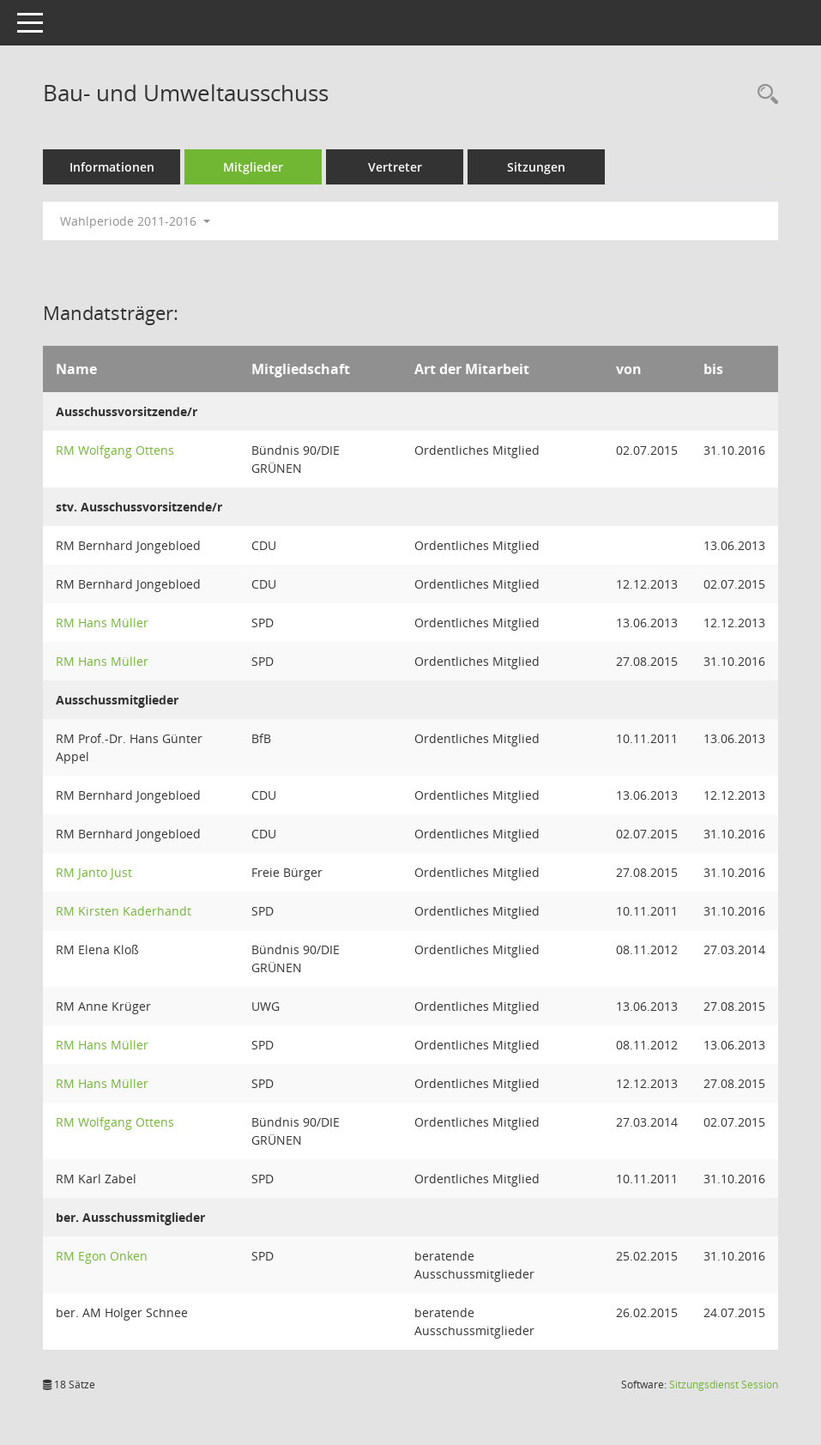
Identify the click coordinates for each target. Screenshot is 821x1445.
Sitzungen (536, 167)
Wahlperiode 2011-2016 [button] (135, 221)
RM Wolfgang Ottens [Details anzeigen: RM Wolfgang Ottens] (115, 450)
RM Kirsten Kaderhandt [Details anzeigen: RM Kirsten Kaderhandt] (123, 911)
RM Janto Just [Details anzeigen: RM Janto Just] (94, 872)
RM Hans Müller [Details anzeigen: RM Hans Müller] (102, 622)
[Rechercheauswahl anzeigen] (763, 95)
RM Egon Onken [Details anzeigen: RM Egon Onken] (102, 1256)
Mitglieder (253, 167)
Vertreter (395, 167)
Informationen (111, 167)
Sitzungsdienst (723, 1384)
